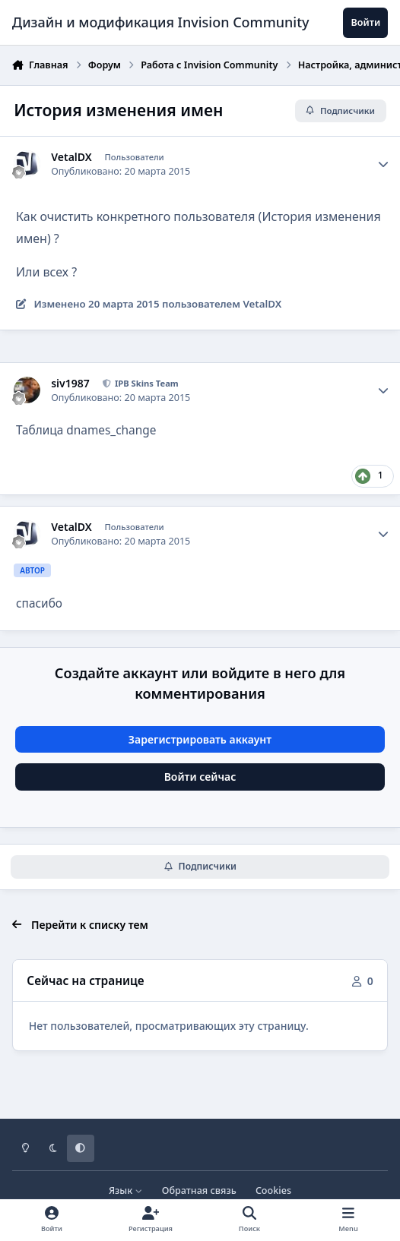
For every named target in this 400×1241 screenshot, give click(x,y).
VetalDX (71, 157)
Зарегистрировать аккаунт (200, 739)
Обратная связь (199, 1190)
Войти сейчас (200, 776)
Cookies (273, 1190)
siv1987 (70, 383)
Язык (126, 1190)
